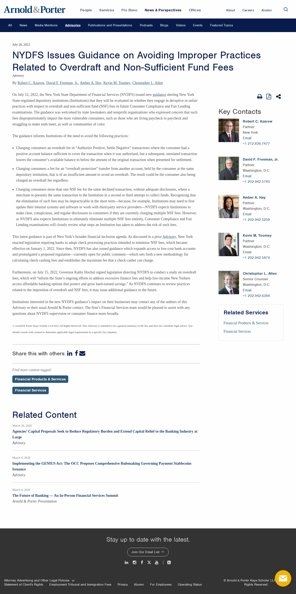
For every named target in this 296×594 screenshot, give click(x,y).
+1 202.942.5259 (256, 219)
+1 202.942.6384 (256, 295)
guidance (159, 95)
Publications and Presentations (110, 25)
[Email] (82, 353)
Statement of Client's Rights (23, 584)
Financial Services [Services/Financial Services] (237, 331)
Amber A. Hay (91, 83)
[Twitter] (149, 562)
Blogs (164, 25)
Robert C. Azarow (31, 83)
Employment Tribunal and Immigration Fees (80, 584)
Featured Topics (221, 25)
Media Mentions (46, 25)
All (10, 25)
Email (247, 138)
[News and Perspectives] (167, 562)
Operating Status (190, 584)
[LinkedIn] (70, 353)
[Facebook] (76, 353)
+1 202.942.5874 (256, 257)
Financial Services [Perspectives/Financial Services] (30, 390)
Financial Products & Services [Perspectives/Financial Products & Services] (40, 379)
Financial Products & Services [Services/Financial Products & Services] (246, 323)
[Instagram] (135, 562)
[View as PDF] (269, 96)
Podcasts (146, 25)
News (23, 25)
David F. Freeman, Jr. (62, 83)
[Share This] (279, 97)
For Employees (161, 584)
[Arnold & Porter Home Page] (34, 9)
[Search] (285, 9)
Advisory (169, 237)
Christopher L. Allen (147, 83)
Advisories (73, 25)
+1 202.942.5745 (256, 181)
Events (197, 25)
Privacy (123, 584)
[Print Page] (259, 97)
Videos (181, 25)
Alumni (139, 584)
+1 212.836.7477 (256, 143)
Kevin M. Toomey (117, 83)
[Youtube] (157, 562)
